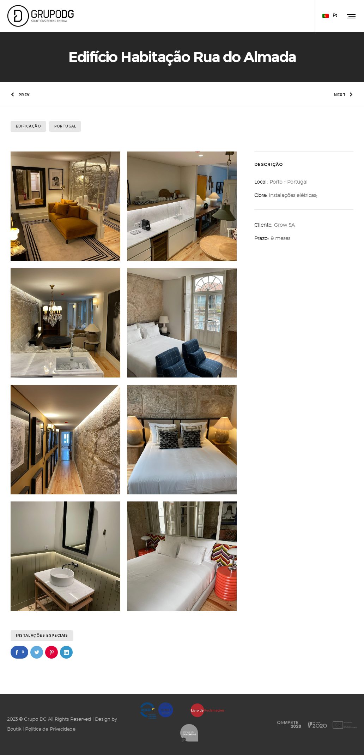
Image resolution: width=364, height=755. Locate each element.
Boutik (14, 729)
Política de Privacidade (50, 729)
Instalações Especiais (42, 635)
